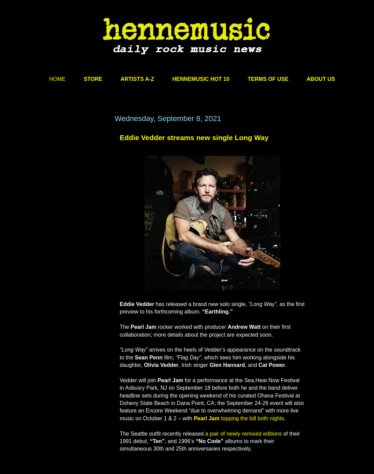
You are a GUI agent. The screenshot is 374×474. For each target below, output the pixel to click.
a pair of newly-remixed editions (243, 434)
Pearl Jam (207, 418)
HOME (57, 79)
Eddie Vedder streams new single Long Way (194, 137)
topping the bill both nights (251, 418)
